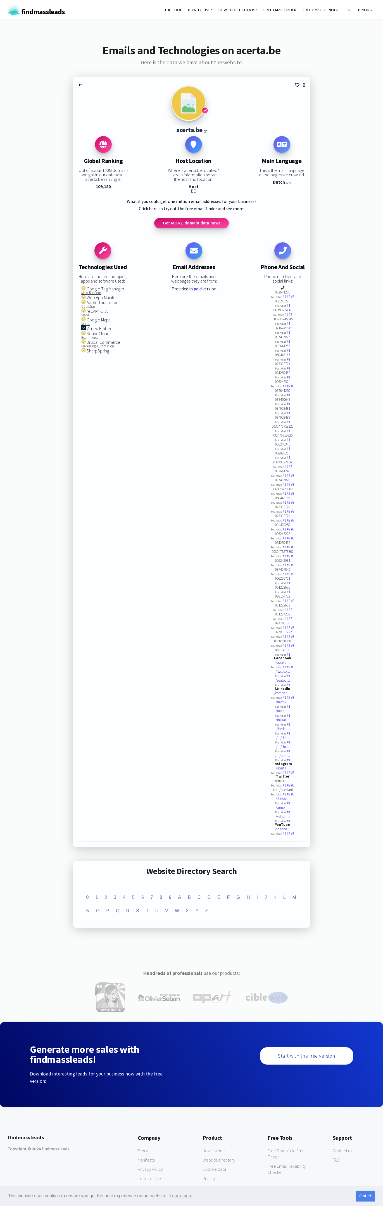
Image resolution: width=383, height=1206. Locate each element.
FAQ (336, 1160)
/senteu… (282, 681)
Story (143, 1151)
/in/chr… (282, 747)
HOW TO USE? (200, 9)
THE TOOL (173, 9)
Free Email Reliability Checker (287, 1170)
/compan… (282, 693)
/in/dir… (283, 729)
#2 (289, 297)
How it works (214, 1151)
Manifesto (146, 1160)
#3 (292, 297)
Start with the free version (306, 1056)
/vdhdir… (283, 817)
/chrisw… (282, 799)
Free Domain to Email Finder (287, 1154)
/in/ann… (282, 756)
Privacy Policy (150, 1169)
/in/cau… (283, 711)
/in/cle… (282, 738)
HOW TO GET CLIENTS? (238, 9)
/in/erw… (283, 702)
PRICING (365, 9)
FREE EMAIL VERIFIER (321, 9)
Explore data (214, 1169)
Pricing (209, 1179)
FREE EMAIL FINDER (280, 9)
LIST (348, 9)
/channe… (282, 830)
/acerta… (283, 663)
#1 (285, 297)
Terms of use (149, 1179)
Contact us (342, 1151)
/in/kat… (282, 720)
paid (198, 289)
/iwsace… (282, 672)
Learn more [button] (181, 1195)
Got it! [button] (365, 1196)
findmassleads (36, 11)
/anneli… (283, 808)
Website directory (219, 1160)
